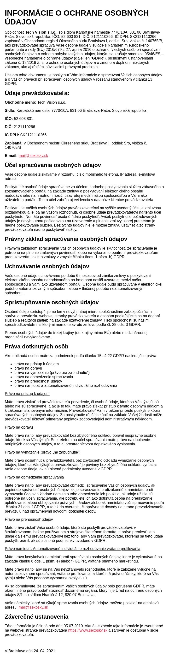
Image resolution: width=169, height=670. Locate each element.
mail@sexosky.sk (33, 156)
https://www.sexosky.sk (87, 630)
